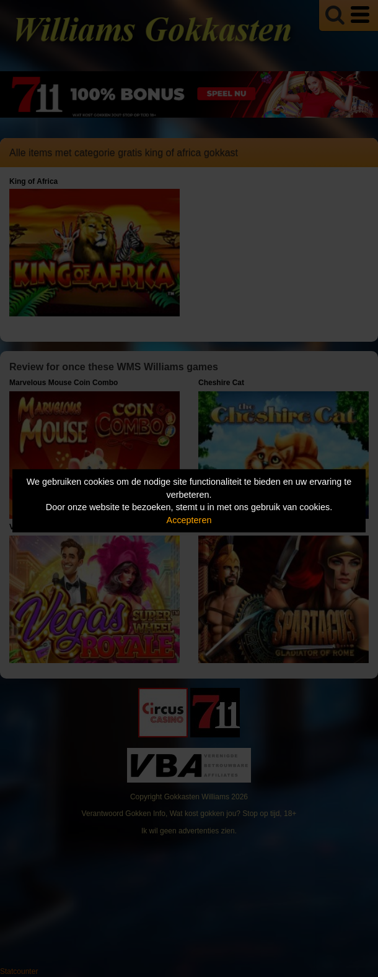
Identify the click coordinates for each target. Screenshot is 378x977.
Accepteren (189, 520)
